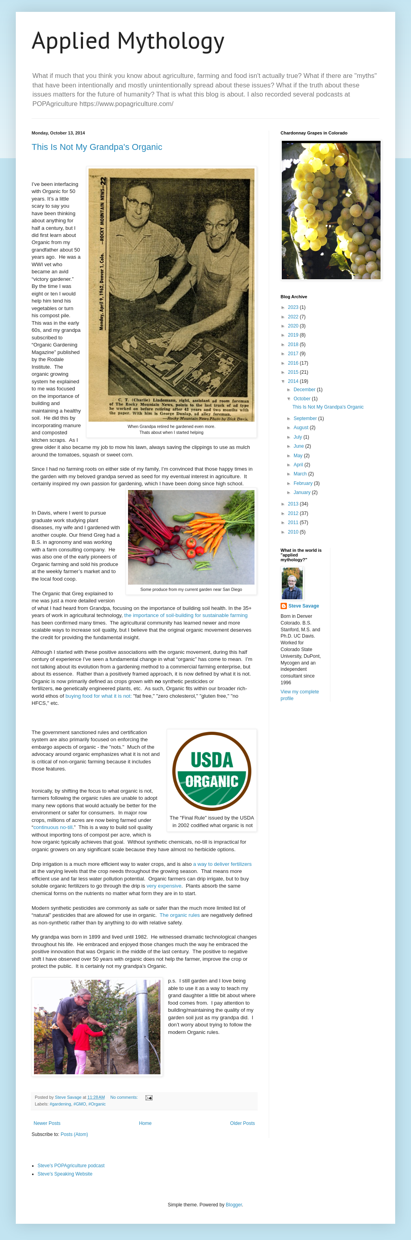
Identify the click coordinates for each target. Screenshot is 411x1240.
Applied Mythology (128, 40)
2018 (294, 344)
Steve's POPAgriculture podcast (71, 1165)
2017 (294, 353)
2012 (294, 513)
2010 (294, 532)
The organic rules (180, 915)
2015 (294, 372)
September (306, 418)
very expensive (164, 886)
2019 (294, 335)
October (303, 398)
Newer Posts (47, 1123)
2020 (294, 326)
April (299, 465)
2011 (294, 522)
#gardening (60, 1104)
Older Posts (242, 1123)
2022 (294, 317)
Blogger (234, 1205)
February (304, 483)
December (305, 389)
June (299, 446)
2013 (294, 504)
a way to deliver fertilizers (222, 864)
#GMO (80, 1104)
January (303, 492)
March (301, 474)
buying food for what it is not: (99, 696)
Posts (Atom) (74, 1134)
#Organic (97, 1104)
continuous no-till (52, 827)
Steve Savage (303, 606)
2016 (294, 363)
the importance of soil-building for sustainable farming (185, 615)
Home (145, 1123)
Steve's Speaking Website (65, 1174)
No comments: (124, 1097)
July (299, 437)
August (302, 427)
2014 (294, 381)
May (299, 455)
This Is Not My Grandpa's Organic (97, 147)
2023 (294, 307)
